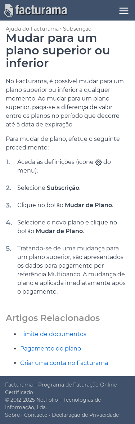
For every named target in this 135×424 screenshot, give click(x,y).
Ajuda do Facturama (32, 29)
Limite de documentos (53, 334)
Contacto (36, 415)
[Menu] (123, 10)
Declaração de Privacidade (85, 415)
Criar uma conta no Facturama (64, 363)
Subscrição (77, 29)
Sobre (12, 415)
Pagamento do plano (50, 348)
